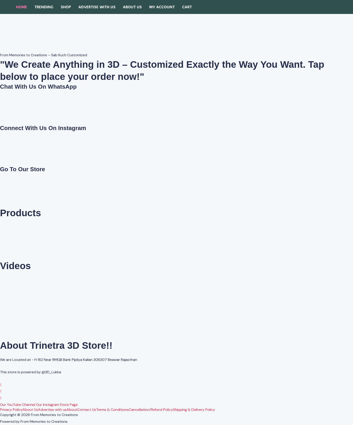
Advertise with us (96, 6)
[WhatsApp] (0, 384)
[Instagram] (0, 391)
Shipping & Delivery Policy (194, 410)
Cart (187, 6)
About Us (132, 6)
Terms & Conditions (112, 410)
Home (21, 6)
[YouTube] (0, 398)
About (72, 410)
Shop (66, 6)
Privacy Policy (11, 410)
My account (162, 6)
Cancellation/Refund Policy (151, 410)
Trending (43, 6)
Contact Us (86, 410)
